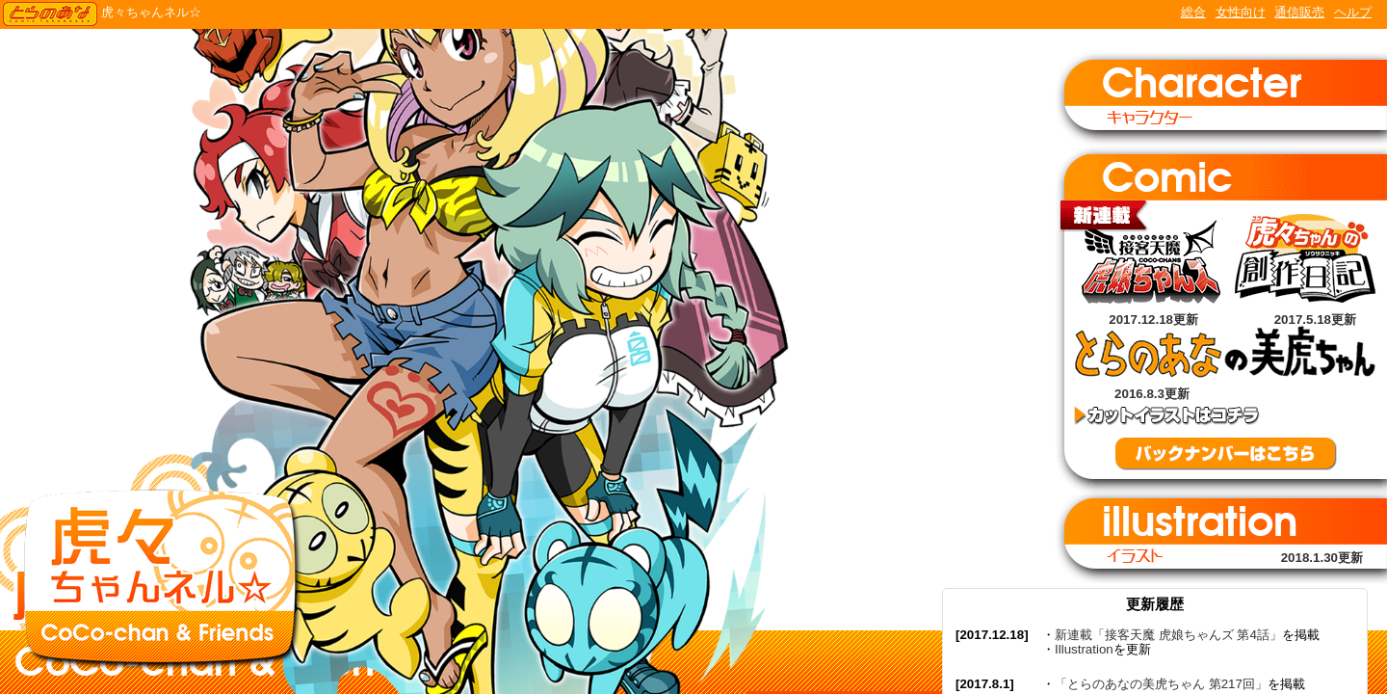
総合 (1193, 12)
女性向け (1241, 12)
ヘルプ (1353, 12)
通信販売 (1299, 12)
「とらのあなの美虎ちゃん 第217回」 (1161, 684)
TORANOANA (50, 14)
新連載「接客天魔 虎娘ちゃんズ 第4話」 (1168, 634)
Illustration (1084, 649)
